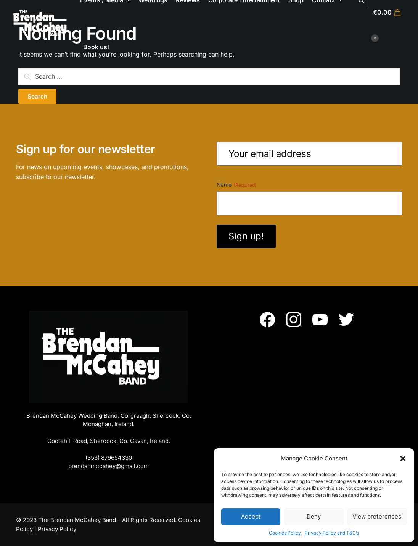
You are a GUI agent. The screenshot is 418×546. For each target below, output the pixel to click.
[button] (403, 458)
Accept (250, 516)
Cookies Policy (285, 533)
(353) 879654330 (108, 457)
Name (236, 184)
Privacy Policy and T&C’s (332, 533)
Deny (314, 516)
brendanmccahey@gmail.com (108, 466)
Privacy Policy (57, 529)
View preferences (376, 516)
